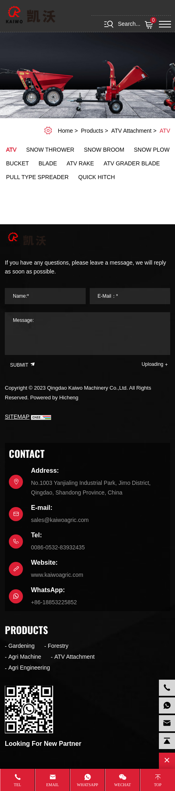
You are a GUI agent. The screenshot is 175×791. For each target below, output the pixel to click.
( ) (150, 25)
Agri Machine (24, 656)
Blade (48, 163)
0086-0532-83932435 (58, 547)
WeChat (122, 785)
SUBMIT (23, 364)
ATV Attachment (131, 130)
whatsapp (87, 785)
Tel (17, 785)
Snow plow (152, 149)
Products (92, 130)
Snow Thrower (50, 149)
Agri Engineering (29, 667)
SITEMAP (17, 416)
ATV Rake (80, 163)
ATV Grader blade (132, 163)
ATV (165, 130)
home (65, 130)
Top (158, 785)
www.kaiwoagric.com (57, 575)
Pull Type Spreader (37, 177)
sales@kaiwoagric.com (60, 520)
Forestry (58, 646)
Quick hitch (96, 177)
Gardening (21, 646)
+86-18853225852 (54, 602)
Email (52, 785)
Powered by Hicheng (54, 397)
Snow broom (104, 149)
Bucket (17, 163)
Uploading (152, 364)
